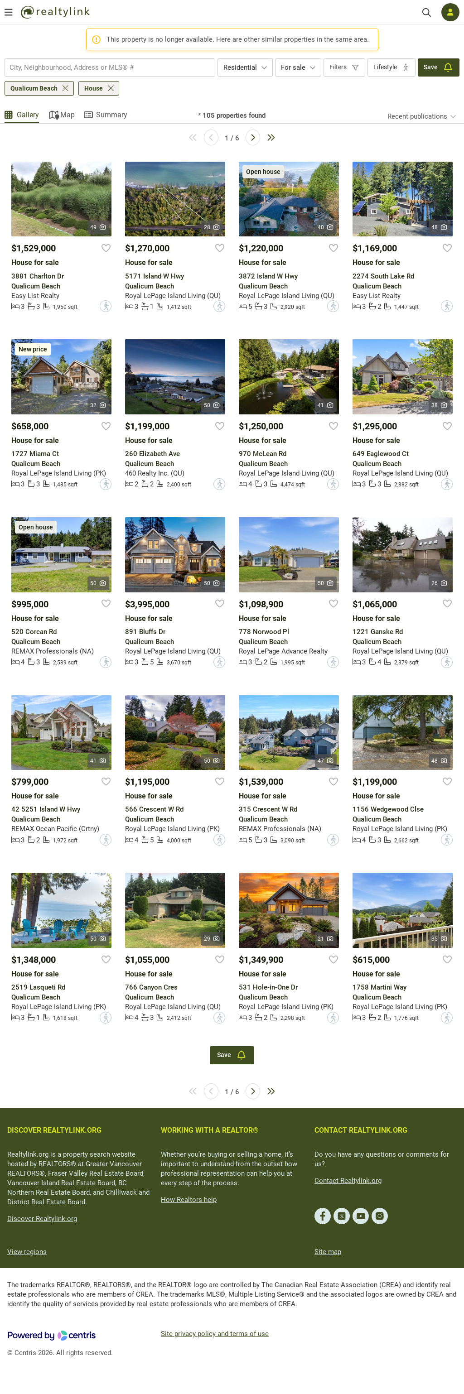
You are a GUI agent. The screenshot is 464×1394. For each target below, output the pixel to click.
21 (326, 939)
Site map (327, 1252)
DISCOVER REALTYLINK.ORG (54, 1130)
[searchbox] (104, 67)
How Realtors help (189, 1200)
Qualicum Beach (34, 88)
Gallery (28, 115)
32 (98, 405)
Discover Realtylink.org (42, 1219)
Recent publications (417, 116)
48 (439, 227)
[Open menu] (8, 12)
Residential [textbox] (240, 67)
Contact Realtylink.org (348, 1181)
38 (439, 405)
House (93, 88)
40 (326, 227)
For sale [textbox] (293, 67)
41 (326, 405)
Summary (111, 115)
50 (212, 405)
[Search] (427, 12)
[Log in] (450, 12)
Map (67, 115)
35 (439, 939)
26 (439, 583)
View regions (27, 1252)
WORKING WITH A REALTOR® (210, 1130)
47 (326, 761)
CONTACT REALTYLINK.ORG (360, 1130)
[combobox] (110, 67)
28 (212, 227)
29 (212, 939)
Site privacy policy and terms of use (215, 1334)
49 (98, 227)
